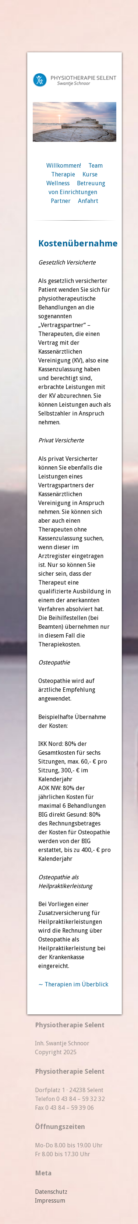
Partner (61, 200)
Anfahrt (88, 200)
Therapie (63, 174)
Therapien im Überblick (76, 984)
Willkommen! (63, 165)
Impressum (50, 1200)
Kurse (90, 174)
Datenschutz (51, 1191)
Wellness (58, 183)
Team (95, 165)
